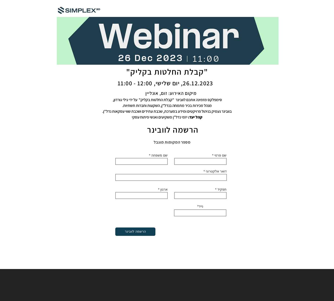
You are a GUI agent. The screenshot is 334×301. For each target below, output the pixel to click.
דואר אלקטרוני (216, 171)
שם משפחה (159, 155)
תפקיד (221, 189)
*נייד (200, 206)
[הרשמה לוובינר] (135, 231)
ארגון (163, 189)
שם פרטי (220, 155)
